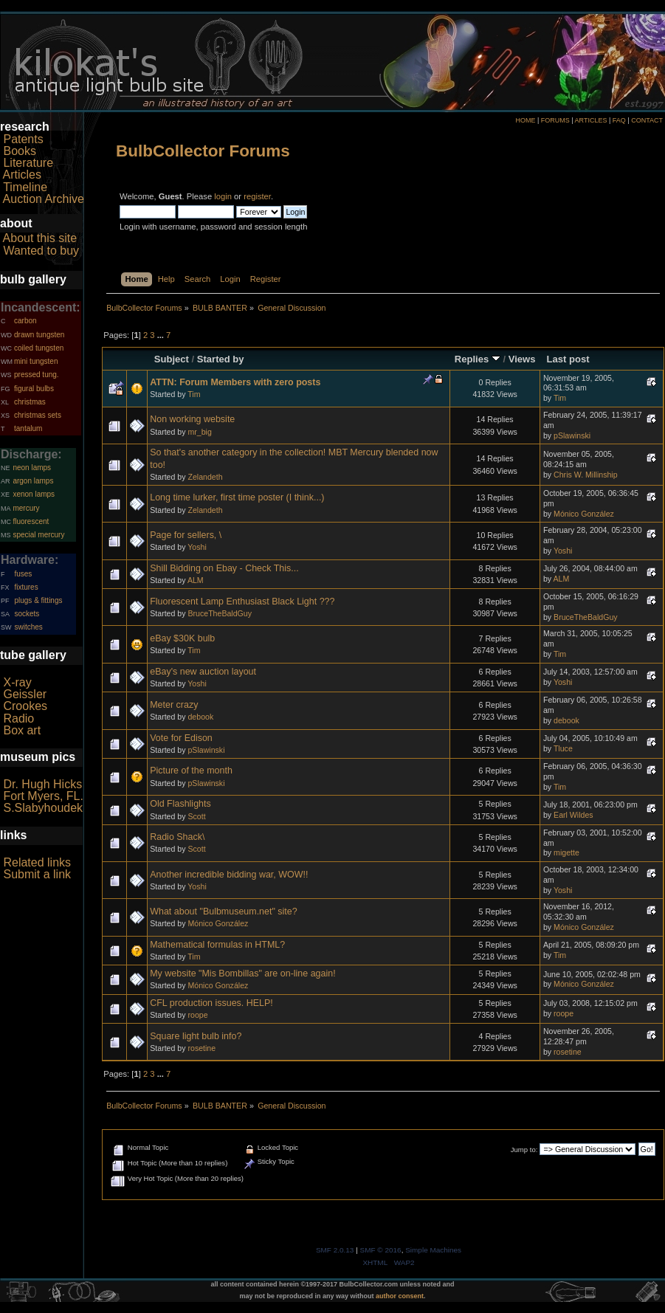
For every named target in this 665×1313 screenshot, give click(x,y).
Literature (28, 162)
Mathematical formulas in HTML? (217, 945)
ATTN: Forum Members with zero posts (235, 382)
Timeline (25, 187)
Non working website (192, 419)
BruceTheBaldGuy (219, 613)
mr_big (199, 431)
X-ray (17, 682)
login (223, 196)
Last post (568, 359)
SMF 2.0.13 (335, 1250)
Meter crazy (174, 705)
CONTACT (647, 120)
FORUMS (555, 120)
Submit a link (37, 874)
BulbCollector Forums (203, 151)
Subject (171, 359)
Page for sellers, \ (185, 535)
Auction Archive (43, 199)
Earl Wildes (573, 814)
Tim (193, 394)
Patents (23, 139)
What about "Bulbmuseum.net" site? (223, 911)
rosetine (201, 1048)
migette (566, 852)
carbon (25, 321)
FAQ (619, 120)
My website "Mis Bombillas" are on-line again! (242, 973)
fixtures (26, 587)
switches (28, 627)
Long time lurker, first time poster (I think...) (237, 497)
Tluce (563, 748)
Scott (196, 816)
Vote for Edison (181, 738)
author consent (400, 1296)
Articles (22, 174)
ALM (195, 580)
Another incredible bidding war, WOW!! (229, 874)
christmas (30, 402)
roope (197, 1014)
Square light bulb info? (195, 1036)
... (161, 335)
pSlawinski (572, 435)
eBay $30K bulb (182, 638)
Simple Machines (433, 1250)
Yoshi (197, 546)
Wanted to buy (41, 250)
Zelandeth (204, 476)
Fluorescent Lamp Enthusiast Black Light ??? (242, 601)
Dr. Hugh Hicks (42, 784)
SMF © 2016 (381, 1250)
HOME (525, 120)
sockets (26, 614)
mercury (26, 508)
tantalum (28, 428)
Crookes (25, 706)
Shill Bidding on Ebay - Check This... (224, 568)
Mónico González (584, 513)
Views (522, 359)
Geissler (24, 694)
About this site (40, 238)
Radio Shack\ (177, 837)
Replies (477, 359)
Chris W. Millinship (586, 474)
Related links (37, 862)
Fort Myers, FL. (43, 796)
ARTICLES (591, 120)
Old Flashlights (180, 804)
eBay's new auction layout (203, 671)
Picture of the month (191, 770)
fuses (23, 574)
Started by (220, 359)
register (257, 196)
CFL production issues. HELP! (211, 1003)
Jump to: (524, 1149)
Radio (18, 718)
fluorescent (31, 521)
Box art (22, 730)
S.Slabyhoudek (43, 808)
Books (19, 151)
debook (200, 716)
